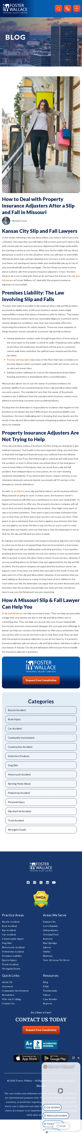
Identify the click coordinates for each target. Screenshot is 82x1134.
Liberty (47, 948)
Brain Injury (14, 719)
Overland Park (51, 935)
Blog (45, 983)
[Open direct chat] (73, 1058)
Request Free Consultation (41, 680)
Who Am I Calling (11, 1000)
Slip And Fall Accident (19, 811)
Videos (46, 996)
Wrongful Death (17, 829)
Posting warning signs (18, 359)
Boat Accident (9, 927)
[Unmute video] (61, 1091)
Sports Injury (9, 961)
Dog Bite (13, 765)
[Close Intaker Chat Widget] (78, 1058)
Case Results (50, 1000)
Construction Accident (20, 746)
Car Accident (15, 728)
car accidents (17, 491)
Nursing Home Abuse (19, 783)
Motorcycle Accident (19, 774)
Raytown (47, 940)
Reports (47, 1004)
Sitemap (41, 1086)
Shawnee (48, 957)
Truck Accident (16, 820)
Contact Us (8, 1004)
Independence (50, 931)
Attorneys (7, 987)
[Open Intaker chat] (47, 1132)
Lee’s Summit (50, 927)
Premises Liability (12, 957)
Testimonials (50, 992)
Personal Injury (16, 802)
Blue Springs (50, 944)
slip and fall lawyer (13, 613)
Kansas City (49, 923)
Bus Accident (9, 931)
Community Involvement (21, 737)
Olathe (46, 952)
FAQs (46, 987)
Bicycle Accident (17, 710)
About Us (7, 983)
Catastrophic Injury (13, 940)
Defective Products (18, 756)
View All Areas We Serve (56, 961)
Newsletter (8, 996)
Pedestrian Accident (19, 792)
